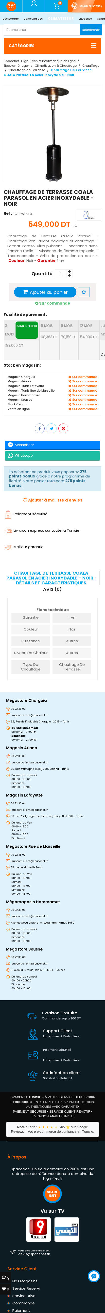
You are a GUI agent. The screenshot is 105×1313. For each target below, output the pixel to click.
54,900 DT (89, 337)
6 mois (47, 325)
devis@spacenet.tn (34, 1252)
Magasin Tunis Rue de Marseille (31, 390)
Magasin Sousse (20, 400)
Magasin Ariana (19, 381)
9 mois (67, 325)
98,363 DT (49, 337)
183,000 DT (14, 345)
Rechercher (91, 30)
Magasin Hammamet (24, 395)
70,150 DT (69, 337)
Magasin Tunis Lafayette (26, 386)
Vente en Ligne (19, 409)
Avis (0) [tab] (52, 589)
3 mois (21, 330)
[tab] (52, 578)
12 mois (86, 325)
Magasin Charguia (21, 376)
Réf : (8, 213)
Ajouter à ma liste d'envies (52, 500)
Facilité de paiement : (25, 314)
